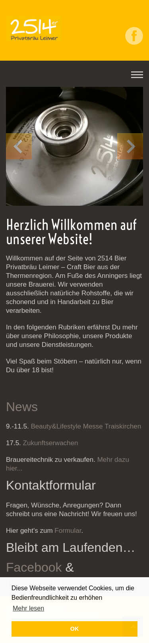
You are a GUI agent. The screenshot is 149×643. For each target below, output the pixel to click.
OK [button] (74, 629)
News (22, 407)
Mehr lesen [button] (28, 608)
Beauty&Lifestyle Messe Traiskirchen (85, 426)
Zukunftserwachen (50, 443)
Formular (67, 530)
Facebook (34, 567)
